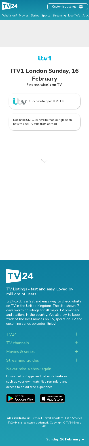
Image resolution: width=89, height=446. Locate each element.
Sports (45, 16)
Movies (24, 16)
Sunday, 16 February (63, 439)
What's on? (9, 16)
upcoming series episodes (26, 323)
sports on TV (66, 319)
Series (35, 16)
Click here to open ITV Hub (38, 101)
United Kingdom (52, 418)
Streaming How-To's (66, 16)
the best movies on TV (36, 319)
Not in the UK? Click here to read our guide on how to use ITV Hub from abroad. (42, 122)
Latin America (73, 418)
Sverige (36, 418)
